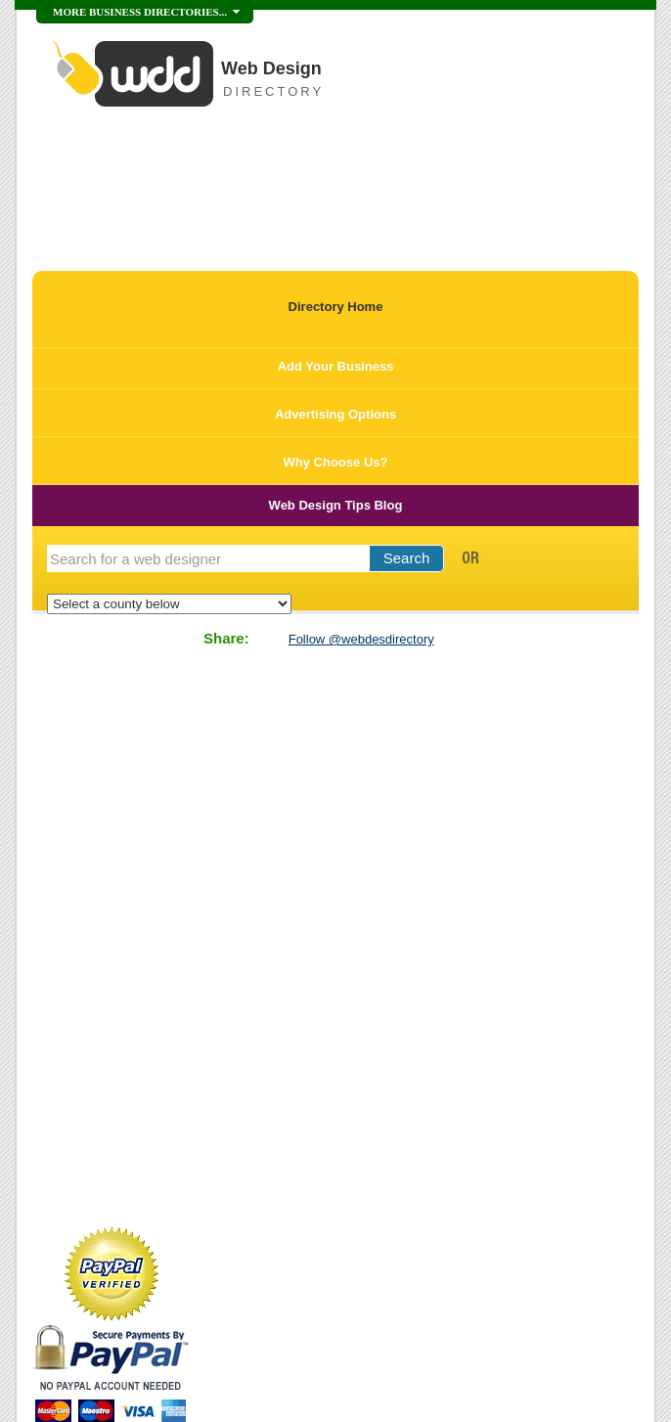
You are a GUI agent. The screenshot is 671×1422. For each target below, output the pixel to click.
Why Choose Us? (336, 462)
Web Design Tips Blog (336, 505)
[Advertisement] (261, 189)
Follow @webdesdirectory (361, 639)
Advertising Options (335, 414)
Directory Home (336, 306)
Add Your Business (336, 366)
